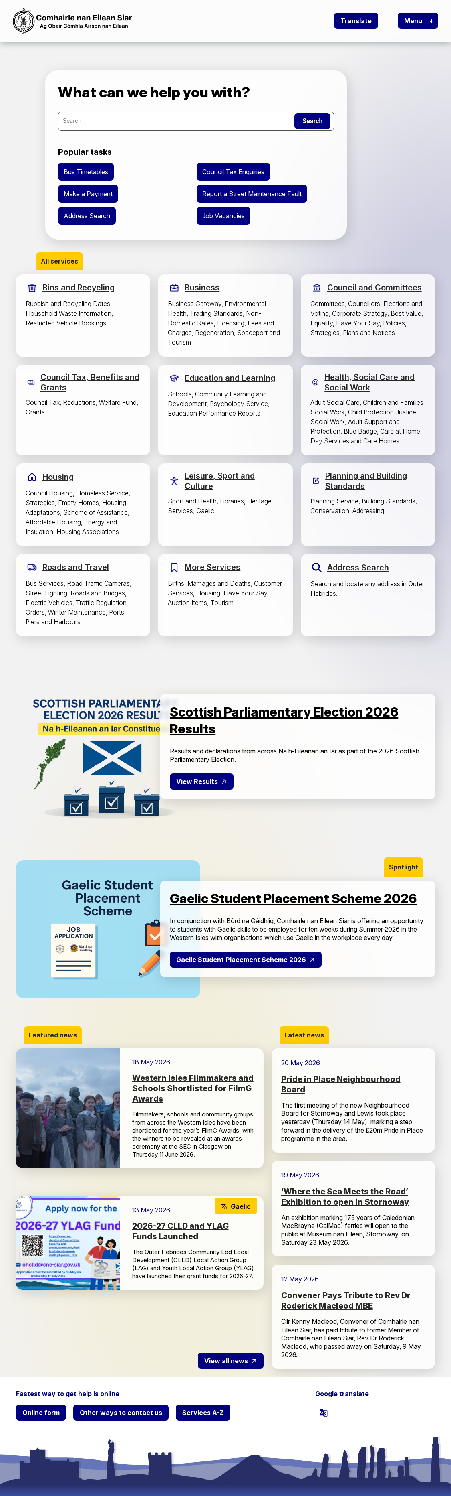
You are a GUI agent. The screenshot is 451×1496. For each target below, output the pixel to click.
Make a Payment (88, 194)
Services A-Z (203, 1413)
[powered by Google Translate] (323, 1412)
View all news (226, 1361)
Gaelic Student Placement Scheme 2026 (241, 960)
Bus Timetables (86, 172)
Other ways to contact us (121, 1413)
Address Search (87, 216)
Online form (41, 1413)
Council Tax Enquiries (233, 172)
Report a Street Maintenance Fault (252, 194)
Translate (356, 21)
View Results (197, 781)
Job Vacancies (223, 216)
